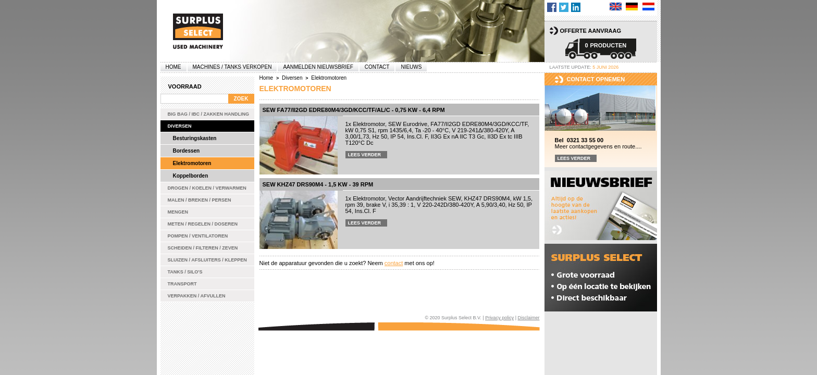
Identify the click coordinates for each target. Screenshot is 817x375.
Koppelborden (190, 176)
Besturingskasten (195, 138)
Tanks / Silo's (185, 271)
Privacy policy (499, 317)
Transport (182, 283)
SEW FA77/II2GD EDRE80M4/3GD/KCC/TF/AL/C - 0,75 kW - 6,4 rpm (354, 110)
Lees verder (364, 154)
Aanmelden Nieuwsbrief (318, 67)
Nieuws (411, 67)
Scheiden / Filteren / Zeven (203, 248)
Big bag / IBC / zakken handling (209, 114)
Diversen (180, 126)
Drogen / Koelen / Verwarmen (207, 188)
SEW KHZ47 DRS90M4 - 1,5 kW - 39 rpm (318, 184)
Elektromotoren (192, 163)
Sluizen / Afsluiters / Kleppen (207, 259)
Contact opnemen (596, 79)
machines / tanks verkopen (232, 67)
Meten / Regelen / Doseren (203, 224)
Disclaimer (528, 317)
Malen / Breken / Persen (199, 200)
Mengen (178, 212)
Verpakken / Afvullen (197, 295)
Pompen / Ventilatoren (198, 236)
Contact (377, 67)
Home (173, 67)
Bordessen (186, 151)
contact (394, 263)
